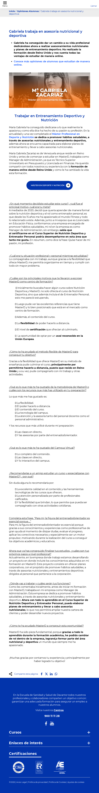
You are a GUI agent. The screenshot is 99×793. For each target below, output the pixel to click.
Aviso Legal (21, 782)
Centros (59, 710)
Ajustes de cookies (76, 782)
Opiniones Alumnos (28, 11)
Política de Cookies (57, 782)
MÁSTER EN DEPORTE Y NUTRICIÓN (47, 185)
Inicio (12, 11)
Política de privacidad (37, 782)
